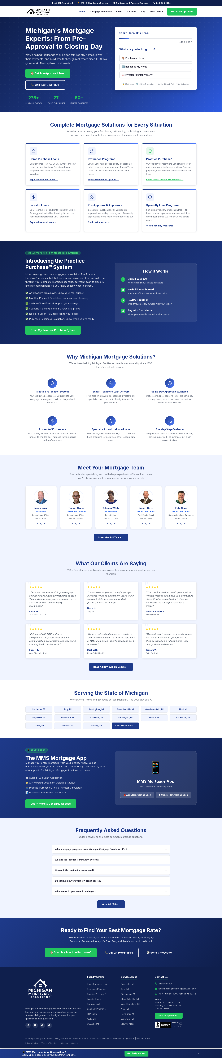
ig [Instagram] (41, 523)
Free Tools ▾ (156, 11)
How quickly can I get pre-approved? (111, 870)
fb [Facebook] (37, 523)
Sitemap (64, 1043)
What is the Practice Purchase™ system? (111, 859)
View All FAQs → (111, 904)
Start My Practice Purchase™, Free (53, 330)
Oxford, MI (39, 725)
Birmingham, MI (96, 709)
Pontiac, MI (67, 725)
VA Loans (91, 1019)
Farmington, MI (125, 717)
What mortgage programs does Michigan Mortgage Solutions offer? (111, 849)
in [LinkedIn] (44, 523)
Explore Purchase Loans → (44, 179)
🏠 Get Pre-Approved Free (48, 73)
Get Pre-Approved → (99, 222)
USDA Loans (93, 1024)
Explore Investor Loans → (43, 222)
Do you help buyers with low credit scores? (111, 880)
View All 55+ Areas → (125, 725)
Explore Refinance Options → (103, 179)
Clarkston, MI (96, 717)
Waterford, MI (67, 717)
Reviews (131, 11)
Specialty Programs (96, 1009)
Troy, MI (67, 709)
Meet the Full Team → (111, 537)
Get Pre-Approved (182, 11)
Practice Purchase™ (96, 994)
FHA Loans (92, 1014)
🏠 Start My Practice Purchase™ (70, 952)
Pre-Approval (93, 1004)
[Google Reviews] (42, 1025)
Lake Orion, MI (183, 717)
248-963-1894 (163, 3)
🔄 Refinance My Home (134, 66)
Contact (74, 1043)
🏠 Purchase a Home (133, 58)
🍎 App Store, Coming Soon (137, 795)
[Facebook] (28, 1025)
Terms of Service (49, 1043)
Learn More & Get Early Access (51, 803)
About (119, 11)
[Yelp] (49, 1025)
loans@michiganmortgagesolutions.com (177, 989)
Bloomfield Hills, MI (125, 709)
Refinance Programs (96, 989)
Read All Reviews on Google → (111, 666)
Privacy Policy (31, 1043)
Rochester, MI (38, 709)
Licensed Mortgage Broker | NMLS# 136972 (130, 1038)
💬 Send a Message (159, 952)
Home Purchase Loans (98, 984)
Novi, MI (183, 709)
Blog (142, 11)
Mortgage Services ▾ (101, 11)
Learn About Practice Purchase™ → (164, 179)
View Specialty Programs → (161, 225)
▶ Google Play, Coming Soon (173, 795)
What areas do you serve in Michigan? (111, 891)
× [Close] (198, 1053)
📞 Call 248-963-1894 (45, 84)
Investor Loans (94, 999)
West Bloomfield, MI (154, 709)
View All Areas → (129, 1024)
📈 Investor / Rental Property (137, 75)
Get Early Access (136, 1053)
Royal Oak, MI (38, 717)
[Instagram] (35, 1025)
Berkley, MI (96, 725)
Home (82, 11)
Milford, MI (154, 717)
